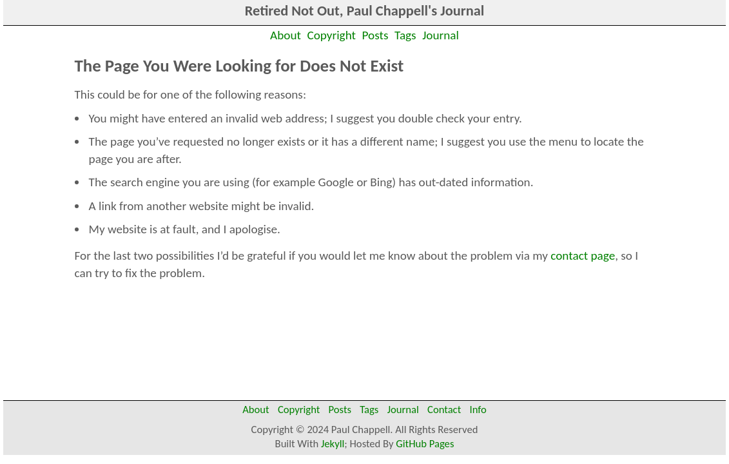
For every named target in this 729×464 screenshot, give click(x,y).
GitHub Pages (425, 443)
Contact (444, 409)
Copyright (331, 35)
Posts (375, 35)
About (285, 35)
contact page (582, 255)
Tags (405, 35)
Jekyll (332, 443)
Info (477, 409)
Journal (440, 35)
